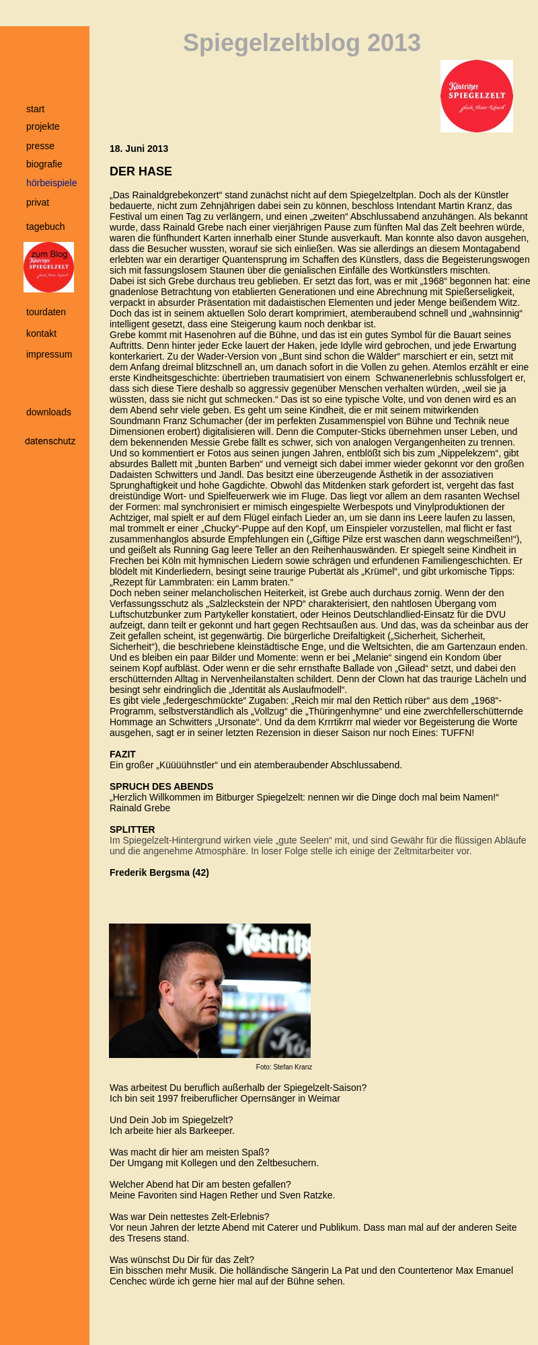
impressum (49, 354)
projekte (43, 126)
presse (40, 145)
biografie (44, 164)
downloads (48, 412)
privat (37, 202)
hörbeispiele (51, 182)
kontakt (41, 333)
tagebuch (45, 226)
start (35, 109)
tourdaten (46, 312)
